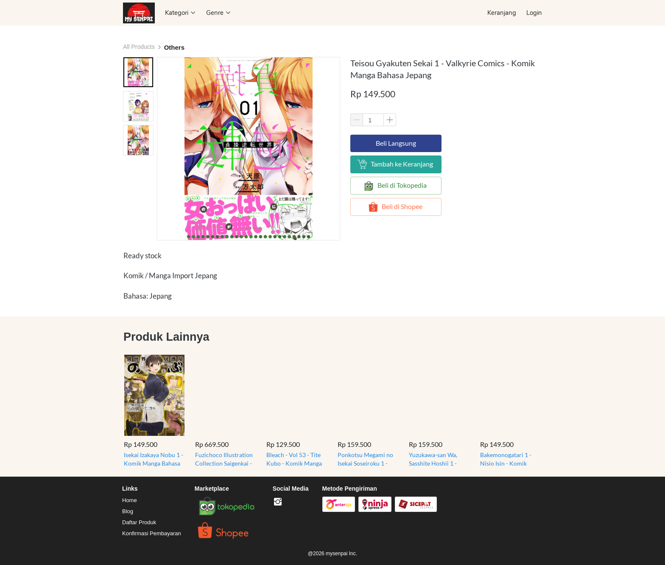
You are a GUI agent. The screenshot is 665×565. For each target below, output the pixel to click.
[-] (278, 502)
